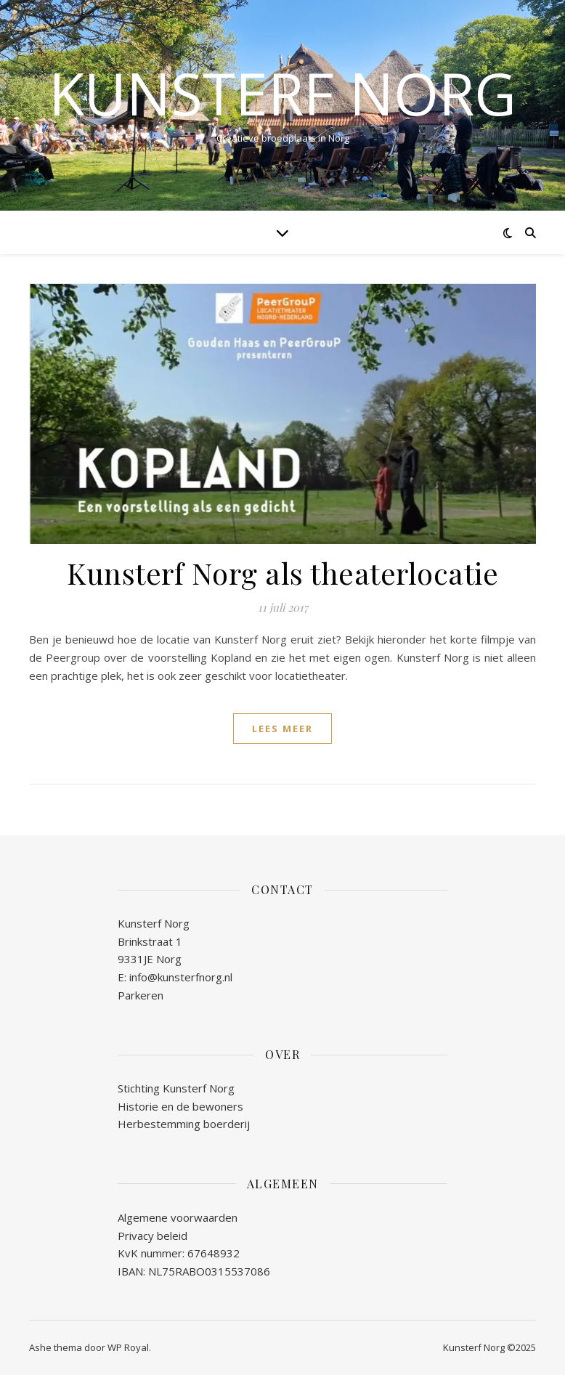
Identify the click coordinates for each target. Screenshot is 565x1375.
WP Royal (128, 1347)
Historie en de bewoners (180, 1106)
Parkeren (140, 995)
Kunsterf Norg (282, 93)
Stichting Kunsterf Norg (176, 1088)
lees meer (282, 728)
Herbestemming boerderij (184, 1123)
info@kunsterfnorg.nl (180, 977)
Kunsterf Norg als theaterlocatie (282, 572)
